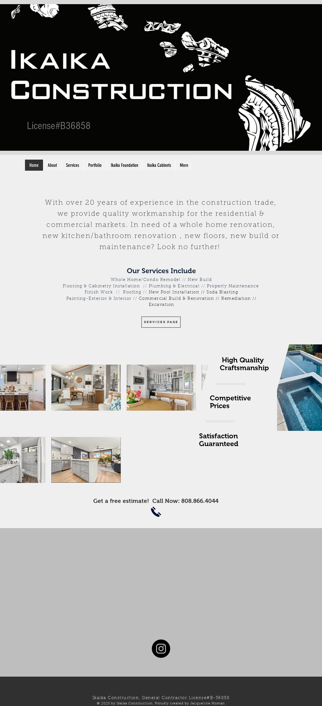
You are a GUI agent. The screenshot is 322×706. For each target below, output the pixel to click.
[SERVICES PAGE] (161, 322)
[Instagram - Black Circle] (161, 649)
